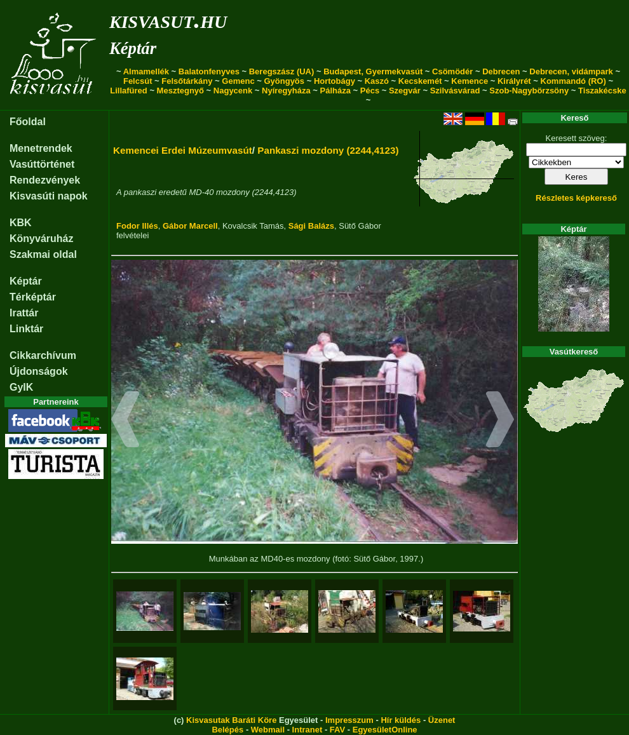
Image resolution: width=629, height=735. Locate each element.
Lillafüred (128, 90)
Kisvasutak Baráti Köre (231, 720)
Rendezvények (45, 180)
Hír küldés (401, 720)
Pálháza (335, 90)
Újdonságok (39, 371)
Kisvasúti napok (49, 196)
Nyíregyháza (286, 90)
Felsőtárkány (186, 81)
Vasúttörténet (42, 164)
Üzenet (442, 720)
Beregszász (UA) (281, 71)
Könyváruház (41, 238)
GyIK (21, 387)
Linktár (26, 328)
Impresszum (349, 720)
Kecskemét (420, 81)
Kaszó (377, 81)
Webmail (268, 729)
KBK (21, 222)
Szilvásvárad (455, 90)
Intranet (307, 729)
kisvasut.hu (168, 19)
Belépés (227, 729)
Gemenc (238, 81)
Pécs (369, 90)
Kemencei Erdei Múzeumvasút (182, 150)
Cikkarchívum (43, 355)
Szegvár (405, 90)
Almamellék (146, 71)
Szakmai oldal (43, 254)
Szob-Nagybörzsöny (529, 90)
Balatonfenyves (209, 71)
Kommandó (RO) (573, 81)
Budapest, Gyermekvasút (373, 71)
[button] (125, 421)
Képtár (132, 48)
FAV (337, 729)
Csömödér (452, 71)
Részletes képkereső (576, 198)
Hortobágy (334, 81)
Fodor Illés (137, 226)
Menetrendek (41, 148)
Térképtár (33, 297)
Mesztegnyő (180, 90)
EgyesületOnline (385, 729)
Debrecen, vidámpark (571, 71)
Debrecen (501, 71)
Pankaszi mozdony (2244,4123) (327, 150)
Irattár (24, 312)
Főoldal (28, 121)
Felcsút (137, 81)
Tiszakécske (602, 90)
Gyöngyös (284, 81)
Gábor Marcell (190, 226)
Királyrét (514, 81)
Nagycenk (232, 90)
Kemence (469, 81)
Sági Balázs (311, 226)
